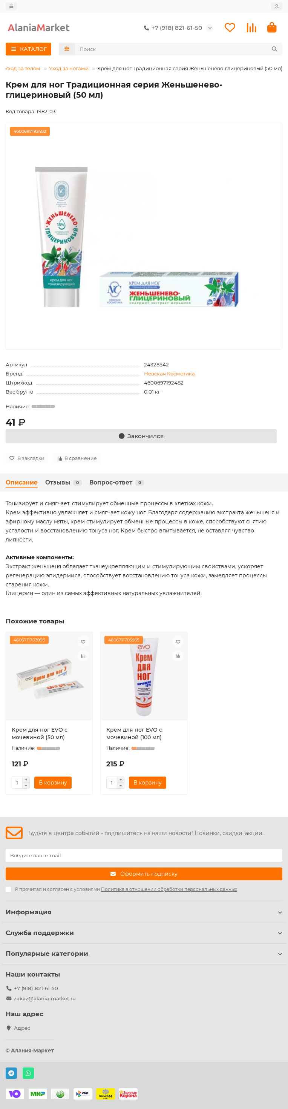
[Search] (179, 49)
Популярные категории (144, 953)
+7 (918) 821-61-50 (171, 28)
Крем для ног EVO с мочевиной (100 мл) (134, 733)
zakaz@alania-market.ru (45, 998)
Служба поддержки (144, 933)
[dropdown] (11, 6)
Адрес (22, 1028)
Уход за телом (22, 68)
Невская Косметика (169, 374)
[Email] (144, 855)
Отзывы (63, 482)
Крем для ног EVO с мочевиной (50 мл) (39, 733)
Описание (22, 482)
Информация (144, 912)
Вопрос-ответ (116, 482)
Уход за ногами (69, 68)
